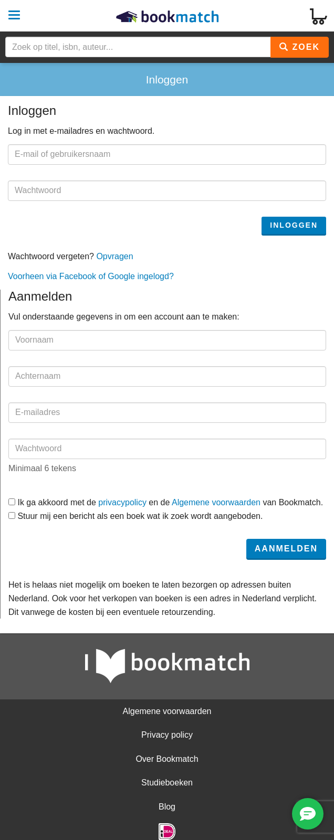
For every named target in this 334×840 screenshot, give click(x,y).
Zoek (299, 46)
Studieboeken (167, 782)
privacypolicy (122, 502)
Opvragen (114, 256)
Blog (167, 806)
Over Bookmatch (166, 758)
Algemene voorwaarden (216, 502)
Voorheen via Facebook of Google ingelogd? (91, 276)
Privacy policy (167, 734)
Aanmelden (286, 548)
